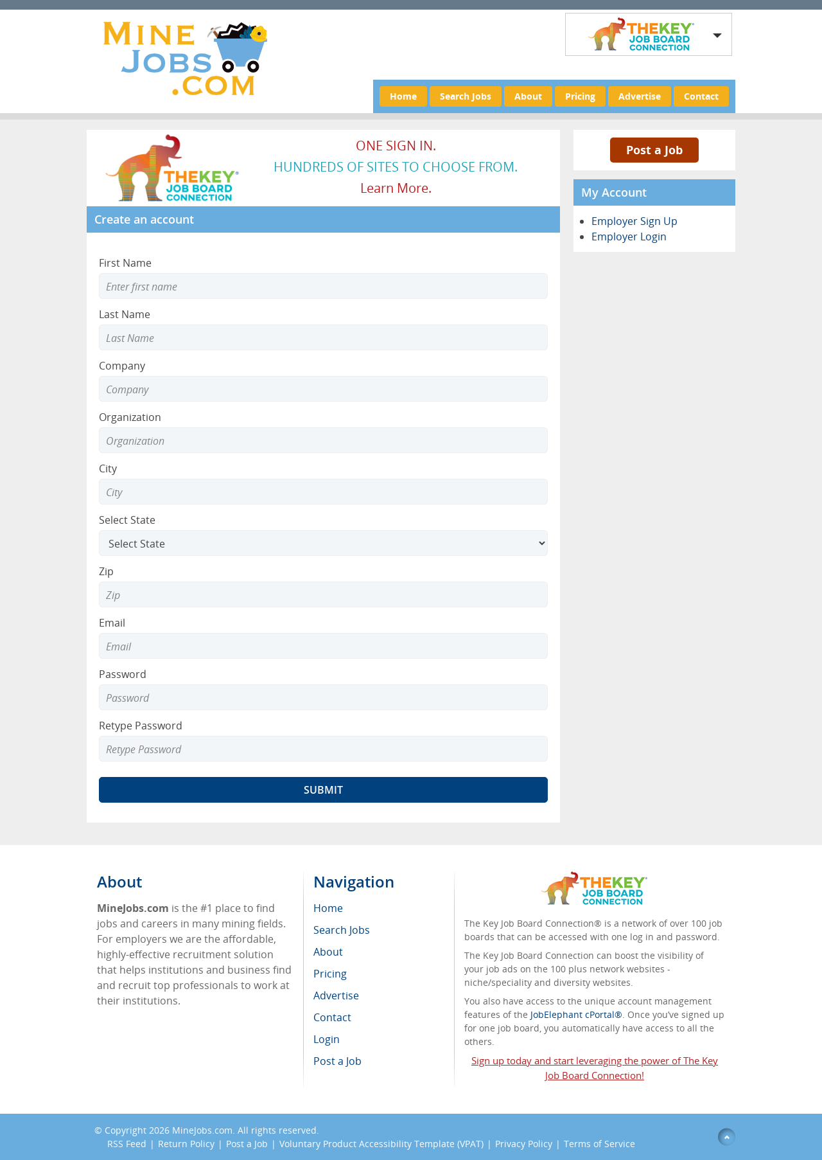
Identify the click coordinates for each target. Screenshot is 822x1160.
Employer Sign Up (634, 221)
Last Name (124, 314)
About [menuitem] (328, 952)
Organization (130, 417)
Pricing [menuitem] (330, 974)
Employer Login (629, 236)
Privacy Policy (523, 1144)
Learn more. (396, 188)
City (108, 468)
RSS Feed (126, 1144)
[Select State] (323, 543)
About (528, 96)
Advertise (639, 96)
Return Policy (186, 1144)
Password (122, 674)
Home (403, 96)
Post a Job (654, 149)
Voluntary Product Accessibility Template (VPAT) (381, 1144)
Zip (106, 571)
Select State (127, 520)
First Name (125, 263)
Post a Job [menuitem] (337, 1061)
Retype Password (140, 725)
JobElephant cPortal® (576, 1014)
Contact (701, 96)
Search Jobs (465, 96)
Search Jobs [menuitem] (341, 930)
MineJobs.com (202, 1130)
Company (122, 366)
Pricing (580, 96)
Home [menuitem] (328, 908)
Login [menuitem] (326, 1039)
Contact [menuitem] (332, 1017)
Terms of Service (599, 1144)
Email (112, 623)
